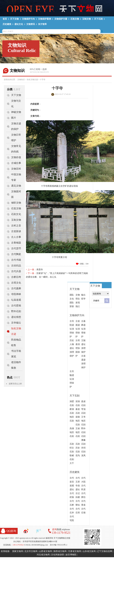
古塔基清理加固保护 (77, 348)
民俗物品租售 (16, 342)
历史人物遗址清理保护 (72, 348)
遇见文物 (16, 185)
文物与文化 (16, 103)
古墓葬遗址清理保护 (83, 329)
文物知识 (21, 79)
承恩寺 (39, 269)
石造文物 (74, 19)
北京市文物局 (30, 551)
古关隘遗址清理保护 (72, 379)
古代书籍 (16, 260)
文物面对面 (16, 194)
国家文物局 (17, 551)
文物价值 (16, 157)
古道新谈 (16, 231)
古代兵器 (16, 271)
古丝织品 (16, 265)
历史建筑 (7, 24)
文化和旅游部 (57, 554)
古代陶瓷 (16, 254)
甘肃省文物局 (74, 551)
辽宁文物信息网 (104, 551)
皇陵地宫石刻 (77, 421)
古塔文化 (16, 282)
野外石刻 (16, 311)
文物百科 (16, 168)
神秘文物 (16, 112)
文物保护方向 (28, 19)
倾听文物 (16, 202)
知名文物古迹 (32, 79)
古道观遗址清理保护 (77, 329)
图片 (13, 117)
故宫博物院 (71, 554)
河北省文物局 (43, 554)
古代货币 (16, 248)
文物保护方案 (60, 19)
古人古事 (16, 237)
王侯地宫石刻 (77, 432)
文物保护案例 (44, 19)
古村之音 (16, 225)
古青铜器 (16, 242)
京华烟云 (16, 322)
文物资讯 (30, 24)
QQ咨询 (11, 530)
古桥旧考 (16, 277)
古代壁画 (16, 305)
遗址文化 (18, 24)
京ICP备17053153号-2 (58, 545)
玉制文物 (86, 19)
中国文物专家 (16, 177)
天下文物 (14, 19)
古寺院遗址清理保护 (72, 329)
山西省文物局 (45, 551)
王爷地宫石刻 (83, 421)
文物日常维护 (16, 137)
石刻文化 (16, 214)
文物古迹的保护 (16, 126)
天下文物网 (57, 8)
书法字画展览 (16, 354)
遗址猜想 (16, 317)
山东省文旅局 (89, 551)
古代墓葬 (16, 288)
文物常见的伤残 (16, 149)
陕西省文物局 (60, 551)
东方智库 (42, 24)
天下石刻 (98, 19)
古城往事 (16, 163)
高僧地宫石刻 (72, 432)
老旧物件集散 (16, 365)
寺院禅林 (16, 294)
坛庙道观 (16, 300)
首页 (5, 19)
